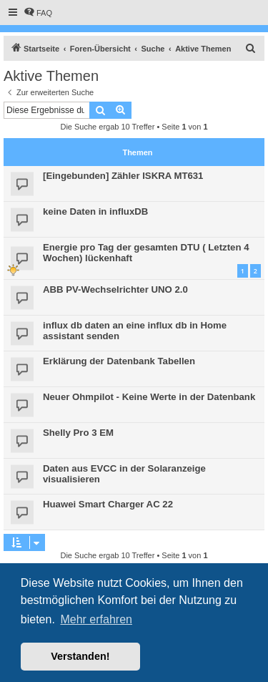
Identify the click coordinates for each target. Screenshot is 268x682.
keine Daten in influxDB (95, 211)
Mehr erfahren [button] (96, 619)
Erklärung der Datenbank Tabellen (119, 361)
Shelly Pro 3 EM (78, 432)
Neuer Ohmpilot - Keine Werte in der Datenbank (149, 396)
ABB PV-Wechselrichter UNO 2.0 (115, 289)
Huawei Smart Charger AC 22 (108, 504)
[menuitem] (38, 12)
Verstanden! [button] (80, 656)
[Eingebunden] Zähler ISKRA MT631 (123, 175)
